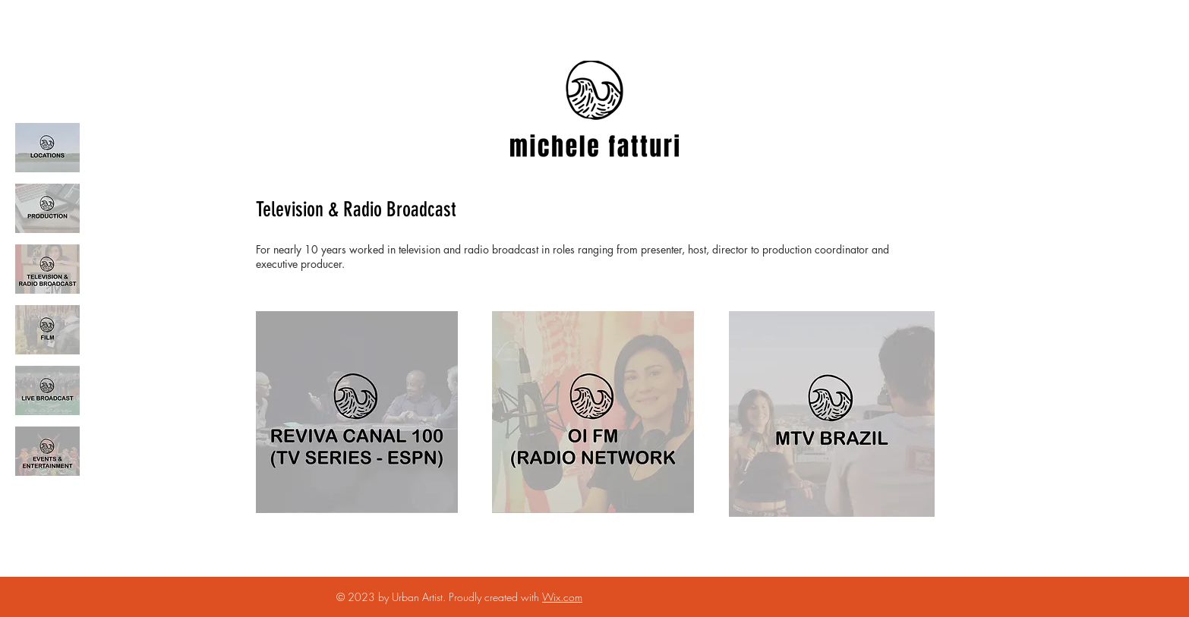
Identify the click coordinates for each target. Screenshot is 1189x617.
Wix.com (562, 597)
